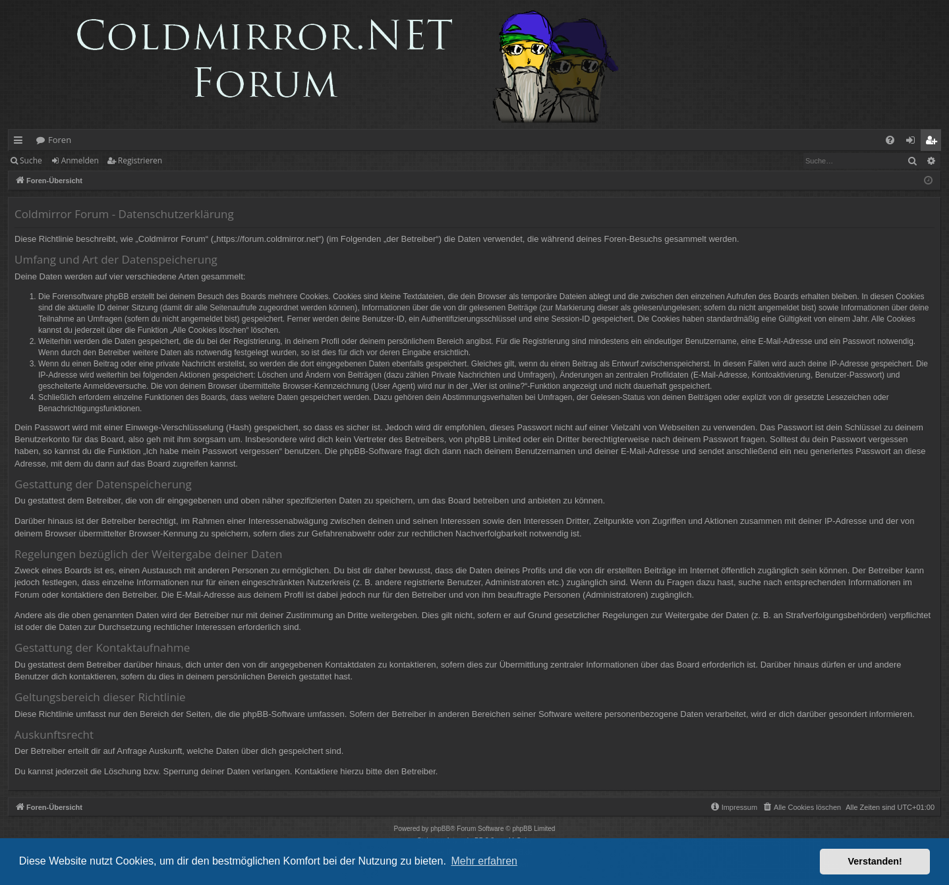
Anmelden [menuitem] (914, 142)
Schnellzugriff (20, 142)
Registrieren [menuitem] (934, 142)
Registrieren (140, 160)
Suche (31, 160)
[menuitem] (890, 140)
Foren (59, 140)
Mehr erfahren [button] (484, 861)
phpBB (440, 828)
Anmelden (80, 160)
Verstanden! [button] (875, 861)
